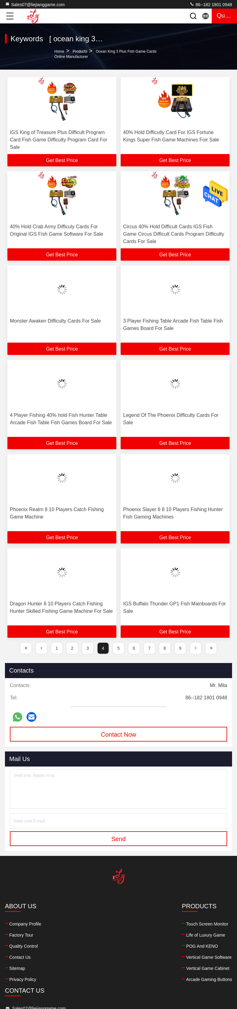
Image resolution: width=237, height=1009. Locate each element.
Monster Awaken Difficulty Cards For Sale (55, 320)
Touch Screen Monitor (85, 924)
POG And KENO (79, 946)
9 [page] (180, 648)
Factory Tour (21, 935)
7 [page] (149, 648)
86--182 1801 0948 (210, 4)
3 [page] (87, 648)
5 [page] (118, 648)
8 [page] (165, 648)
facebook (136, 965)
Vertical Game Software (86, 957)
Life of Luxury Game (83, 935)
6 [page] (134, 648)
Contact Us (20, 957)
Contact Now (118, 734)
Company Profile (25, 924)
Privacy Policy (22, 979)
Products (80, 51)
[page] (25, 648)
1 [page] (57, 648)
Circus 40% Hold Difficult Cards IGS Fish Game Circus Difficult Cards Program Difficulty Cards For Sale (173, 234)
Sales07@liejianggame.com (35, 4)
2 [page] (72, 648)
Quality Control (23, 946)
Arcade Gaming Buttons (87, 979)
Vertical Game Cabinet (85, 968)
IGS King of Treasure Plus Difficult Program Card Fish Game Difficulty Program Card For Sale (58, 140)
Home (59, 51)
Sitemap (17, 968)
